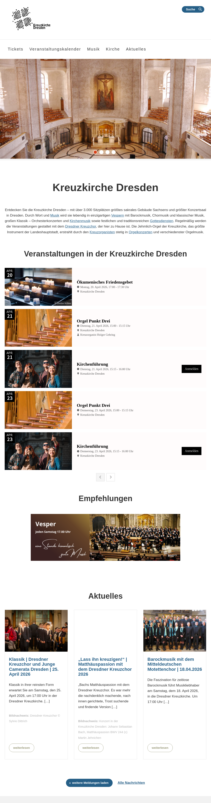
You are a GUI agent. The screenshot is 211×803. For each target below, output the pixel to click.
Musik (54, 215)
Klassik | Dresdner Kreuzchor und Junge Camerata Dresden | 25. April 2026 (33, 667)
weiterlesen (21, 747)
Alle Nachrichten (131, 783)
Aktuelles (136, 49)
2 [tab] (102, 153)
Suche (190, 9)
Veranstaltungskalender (55, 49)
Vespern (117, 215)
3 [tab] (109, 153)
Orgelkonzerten (140, 232)
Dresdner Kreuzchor (80, 226)
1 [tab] (96, 153)
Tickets (15, 49)
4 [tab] (115, 153)
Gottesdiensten (161, 221)
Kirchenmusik (80, 221)
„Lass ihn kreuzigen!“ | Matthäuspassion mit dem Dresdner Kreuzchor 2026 (105, 667)
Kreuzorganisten (102, 232)
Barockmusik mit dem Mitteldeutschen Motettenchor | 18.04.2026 (174, 664)
